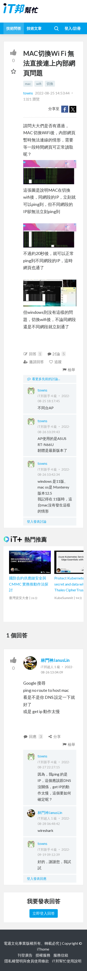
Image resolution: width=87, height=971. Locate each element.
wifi (38, 84)
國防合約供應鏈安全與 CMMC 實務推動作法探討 (28, 584)
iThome (43, 949)
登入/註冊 (72, 28)
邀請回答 (33, 361)
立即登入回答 (43, 913)
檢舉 (68, 369)
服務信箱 (60, 955)
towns (28, 93)
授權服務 (42, 955)
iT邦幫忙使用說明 (66, 961)
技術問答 (13, 28)
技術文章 (34, 28)
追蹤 (55, 361)
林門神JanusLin (55, 660)
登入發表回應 (36, 879)
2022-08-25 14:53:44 (52, 93)
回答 (32, 354)
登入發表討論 (36, 521)
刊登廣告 (25, 955)
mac (28, 84)
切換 (50, 84)
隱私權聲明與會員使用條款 (26, 961)
